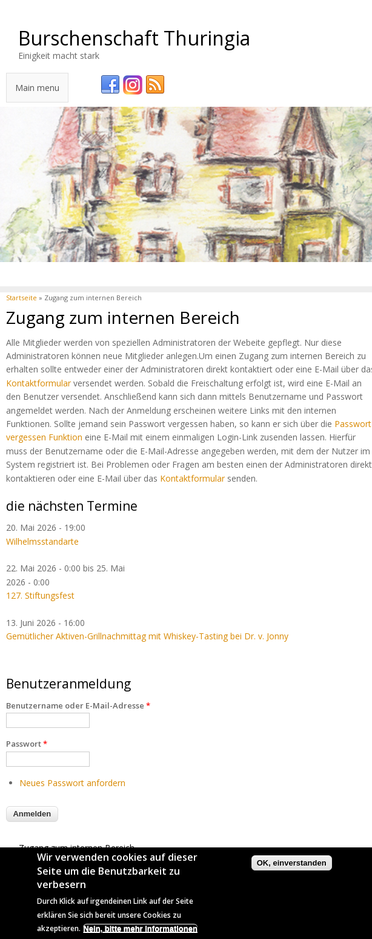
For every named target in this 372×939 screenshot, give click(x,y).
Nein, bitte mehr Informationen (140, 929)
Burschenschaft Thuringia (134, 38)
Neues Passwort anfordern (72, 783)
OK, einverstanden (292, 864)
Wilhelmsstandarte (42, 541)
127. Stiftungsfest (40, 595)
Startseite (21, 297)
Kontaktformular (38, 383)
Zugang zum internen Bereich (77, 847)
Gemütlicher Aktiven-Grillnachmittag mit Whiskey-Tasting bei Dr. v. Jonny (147, 636)
